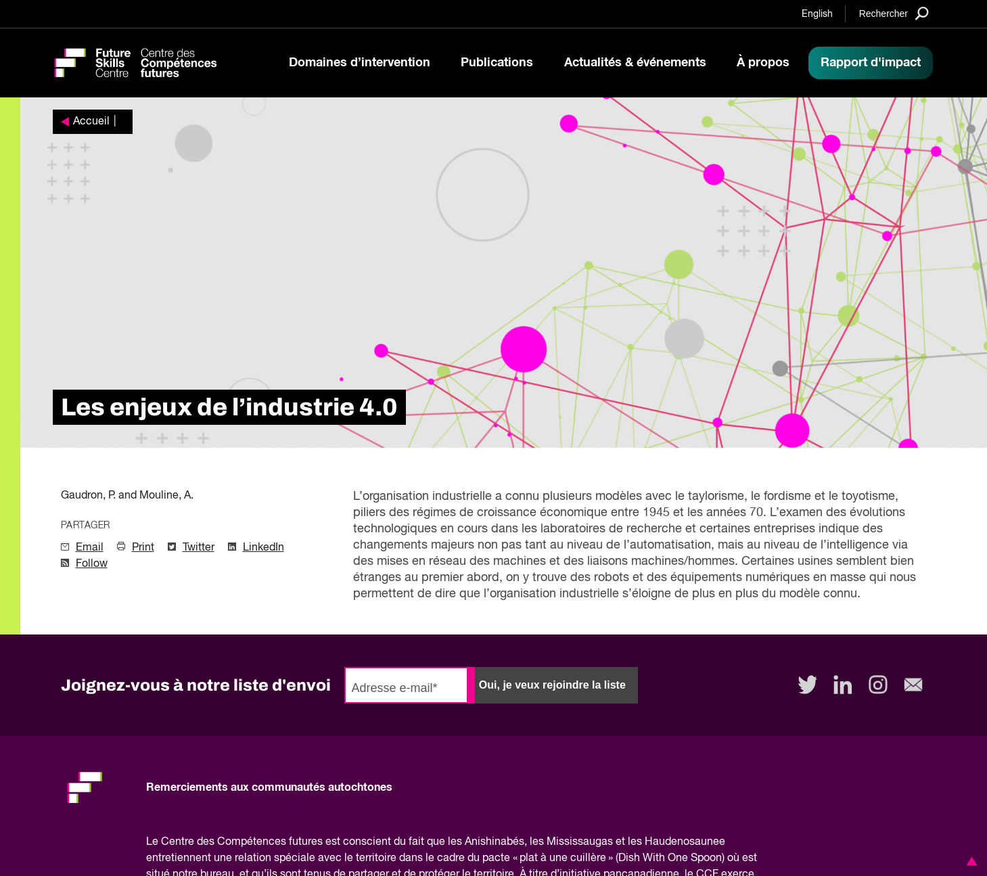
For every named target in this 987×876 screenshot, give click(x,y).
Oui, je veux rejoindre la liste (552, 685)
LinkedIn (263, 548)
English (817, 14)
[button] (969, 861)
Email (90, 548)
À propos (763, 63)
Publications (497, 63)
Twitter (198, 548)
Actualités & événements (635, 63)
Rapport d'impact (871, 63)
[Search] (894, 13)
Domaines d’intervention (359, 63)
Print (143, 548)
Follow (92, 564)
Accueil (91, 121)
